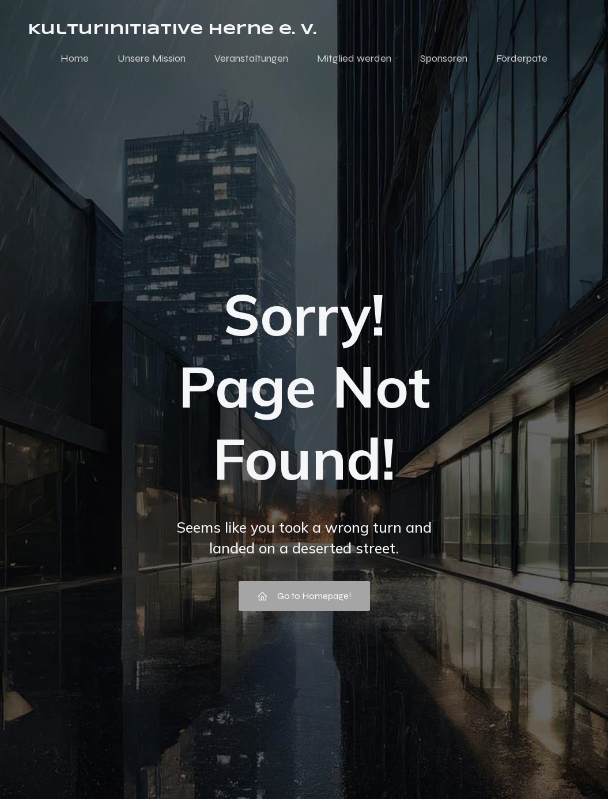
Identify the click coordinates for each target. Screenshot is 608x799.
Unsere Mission (152, 59)
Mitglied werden (354, 59)
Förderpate (521, 59)
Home (75, 59)
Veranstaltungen (251, 59)
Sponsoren (443, 59)
